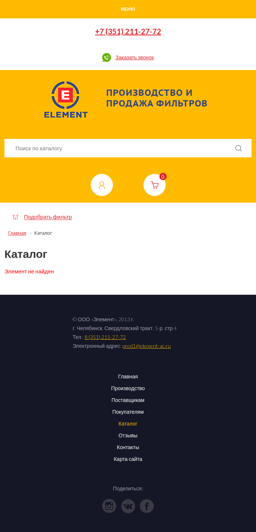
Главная (128, 376)
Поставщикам (128, 400)
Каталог (128, 423)
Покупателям (127, 412)
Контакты (128, 447)
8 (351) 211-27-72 (105, 337)
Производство (128, 388)
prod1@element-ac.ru (146, 346)
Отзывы (127, 435)
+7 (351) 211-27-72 (128, 31)
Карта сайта (128, 459)
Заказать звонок (134, 57)
